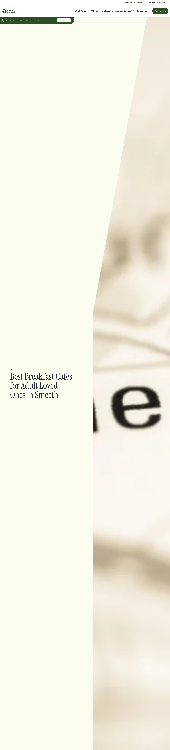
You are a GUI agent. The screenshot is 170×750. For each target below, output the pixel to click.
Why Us (94, 11)
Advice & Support (123, 11)
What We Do (80, 11)
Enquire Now (160, 11)
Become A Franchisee (152, 3)
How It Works (107, 11)
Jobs (164, 3)
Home (13, 369)
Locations (142, 11)
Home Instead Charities (133, 3)
